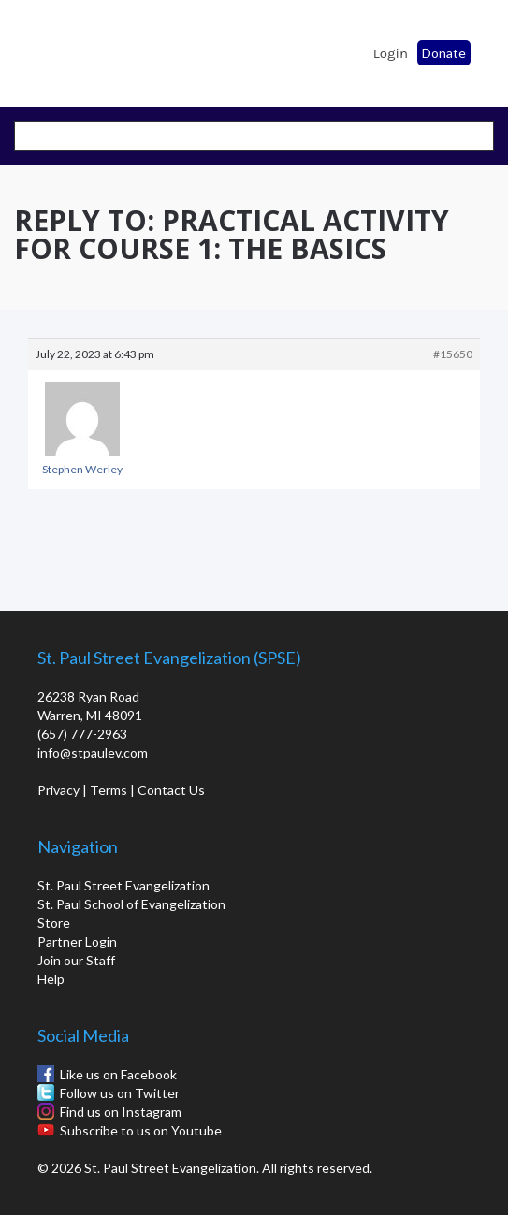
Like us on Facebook (118, 1074)
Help (51, 979)
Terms (108, 790)
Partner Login (77, 941)
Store (53, 923)
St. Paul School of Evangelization (65, 47)
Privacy (58, 790)
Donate (444, 53)
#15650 (452, 354)
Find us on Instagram (120, 1112)
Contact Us (171, 790)
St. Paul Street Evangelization (123, 885)
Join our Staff (76, 960)
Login (390, 53)
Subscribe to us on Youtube (141, 1130)
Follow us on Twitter (120, 1093)
